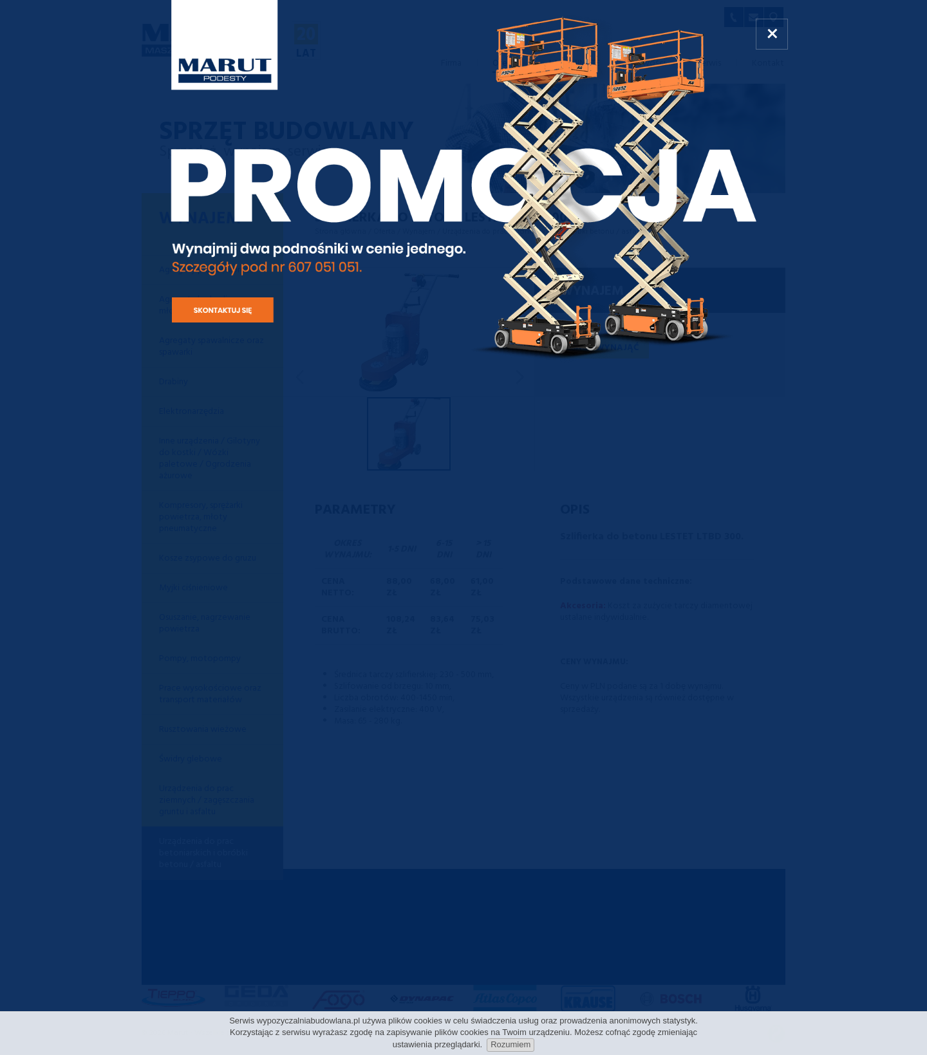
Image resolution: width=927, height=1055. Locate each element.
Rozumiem (510, 1044)
